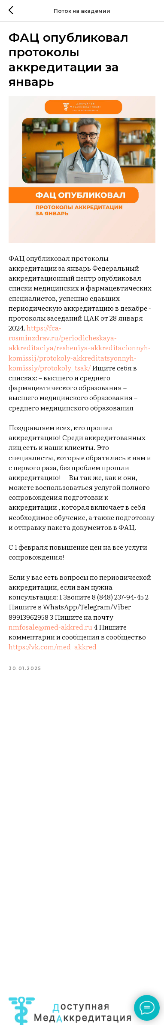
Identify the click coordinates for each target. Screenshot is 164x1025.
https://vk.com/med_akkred (53, 646)
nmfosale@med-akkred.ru (50, 626)
